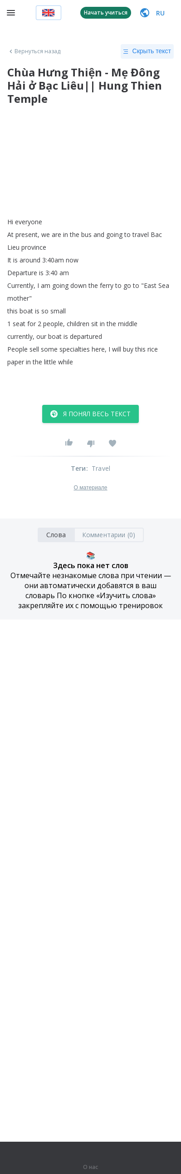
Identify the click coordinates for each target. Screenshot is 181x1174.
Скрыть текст (147, 51)
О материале (90, 487)
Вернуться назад (34, 51)
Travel (101, 468)
